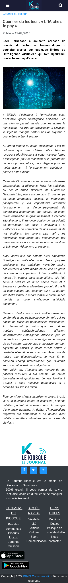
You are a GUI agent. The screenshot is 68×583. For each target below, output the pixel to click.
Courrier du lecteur (15, 13)
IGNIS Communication (37, 576)
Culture (34, 532)
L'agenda (13, 541)
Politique (34, 528)
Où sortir (13, 546)
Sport (33, 536)
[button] (24, 470)
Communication (36, 541)
